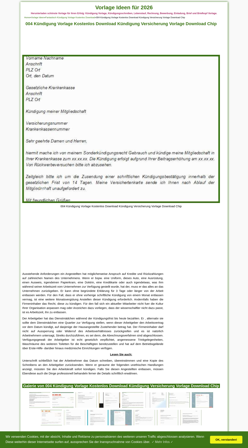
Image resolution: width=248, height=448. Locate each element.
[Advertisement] (121, 41)
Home (27, 17)
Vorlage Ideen (37, 17)
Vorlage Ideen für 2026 (124, 7)
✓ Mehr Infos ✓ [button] (162, 442)
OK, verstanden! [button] (226, 439)
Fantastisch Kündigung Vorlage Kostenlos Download (70, 17)
